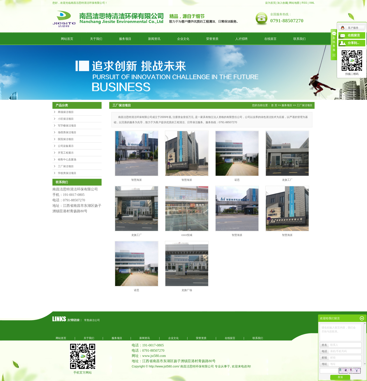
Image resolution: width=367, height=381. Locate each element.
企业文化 (183, 38)
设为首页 (270, 2)
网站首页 (67, 38)
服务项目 (125, 38)
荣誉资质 (212, 38)
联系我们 (299, 38)
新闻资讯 (154, 38)
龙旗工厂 (287, 179)
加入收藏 (282, 2)
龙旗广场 (187, 290)
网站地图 (294, 2)
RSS (304, 2)
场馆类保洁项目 (67, 132)
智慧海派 (136, 179)
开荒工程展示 (66, 152)
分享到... (353, 43)
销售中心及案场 (67, 159)
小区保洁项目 (66, 118)
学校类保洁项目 (67, 173)
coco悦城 (186, 235)
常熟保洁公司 (92, 320)
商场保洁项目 (66, 112)
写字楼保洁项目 (67, 125)
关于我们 (96, 38)
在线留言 (270, 38)
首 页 (274, 105)
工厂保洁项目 (66, 166)
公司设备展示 (66, 145)
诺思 (237, 179)
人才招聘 (241, 38)
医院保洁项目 (66, 139)
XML (312, 2)
